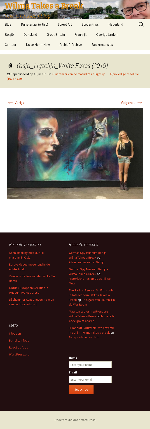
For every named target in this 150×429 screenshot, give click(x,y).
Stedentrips (90, 24)
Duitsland (30, 34)
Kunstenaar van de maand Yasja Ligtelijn (78, 74)
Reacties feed (18, 347)
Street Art (65, 24)
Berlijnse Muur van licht (84, 337)
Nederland (115, 24)
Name (73, 357)
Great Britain (56, 34)
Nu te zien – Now (38, 44)
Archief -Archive (71, 44)
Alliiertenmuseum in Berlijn (86, 262)
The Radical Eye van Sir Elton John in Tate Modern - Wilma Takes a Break (91, 295)
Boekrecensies (102, 44)
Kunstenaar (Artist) (34, 24)
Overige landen (106, 34)
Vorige (16, 102)
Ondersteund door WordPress (75, 420)
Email (73, 372)
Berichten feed (19, 340)
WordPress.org (19, 354)
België (9, 34)
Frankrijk (81, 34)
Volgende (132, 102)
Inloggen (15, 333)
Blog (8, 24)
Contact (10, 44)
